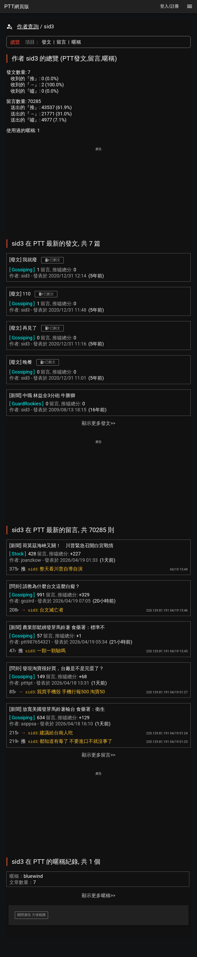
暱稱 (76, 42)
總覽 (15, 42)
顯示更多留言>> (98, 755)
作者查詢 (28, 26)
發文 (46, 42)
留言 (61, 42)
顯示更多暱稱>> (98, 895)
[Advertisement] (98, 189)
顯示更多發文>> (98, 423)
